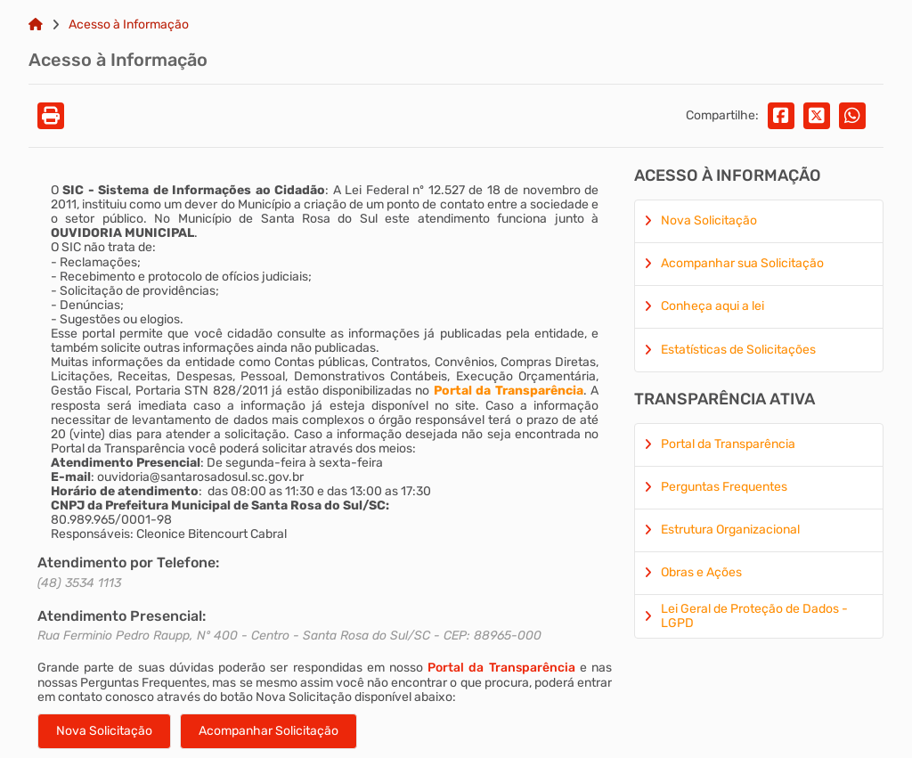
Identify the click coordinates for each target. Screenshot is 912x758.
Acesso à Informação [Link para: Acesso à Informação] (129, 25)
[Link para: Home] (35, 25)
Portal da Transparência (501, 667)
